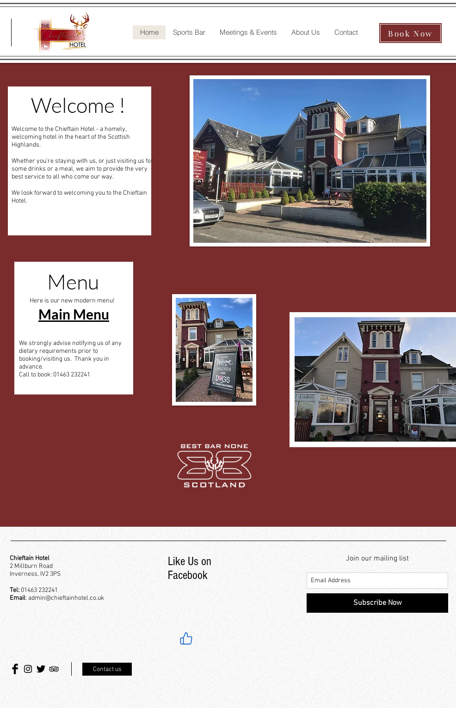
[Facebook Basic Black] (15, 669)
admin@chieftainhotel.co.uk (66, 598)
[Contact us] (107, 669)
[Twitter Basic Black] (41, 669)
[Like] (186, 638)
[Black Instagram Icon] (28, 669)
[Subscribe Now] (377, 603)
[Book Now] (410, 33)
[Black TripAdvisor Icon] (54, 669)
